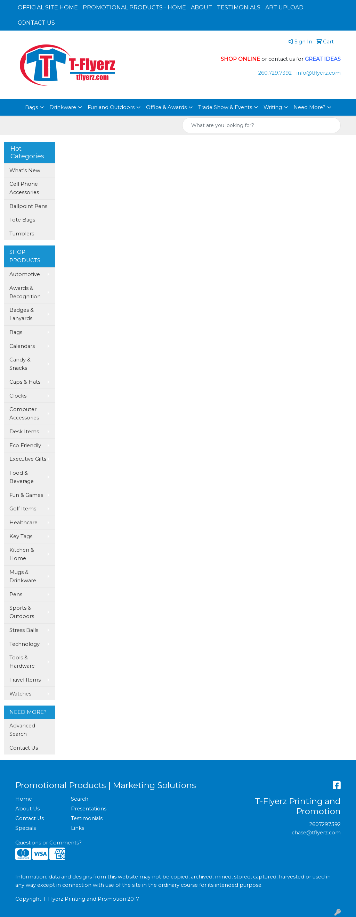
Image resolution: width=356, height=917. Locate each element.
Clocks (17, 396)
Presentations (88, 809)
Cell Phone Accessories (24, 188)
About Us (27, 809)
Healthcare (23, 522)
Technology (24, 644)
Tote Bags (22, 220)
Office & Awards (166, 107)
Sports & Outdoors (21, 612)
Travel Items (25, 680)
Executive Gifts (27, 459)
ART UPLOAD (284, 7)
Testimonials (87, 818)
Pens (15, 594)
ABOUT (201, 7)
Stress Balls (23, 630)
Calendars (22, 346)
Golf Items (22, 509)
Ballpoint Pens (28, 206)
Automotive (24, 274)
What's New (24, 170)
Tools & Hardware (22, 662)
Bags (31, 107)
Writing (273, 107)
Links (77, 828)
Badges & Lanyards (21, 314)
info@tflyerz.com (319, 73)
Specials (25, 828)
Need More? (309, 107)
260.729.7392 (275, 73)
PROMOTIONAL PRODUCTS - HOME (134, 7)
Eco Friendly (25, 445)
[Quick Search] (254, 125)
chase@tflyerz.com (316, 833)
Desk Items (24, 431)
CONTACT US (36, 22)
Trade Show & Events (225, 107)
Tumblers (21, 234)
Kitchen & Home (21, 554)
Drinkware (62, 107)
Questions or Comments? (48, 843)
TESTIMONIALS (238, 7)
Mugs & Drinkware (22, 576)
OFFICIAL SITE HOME (48, 7)
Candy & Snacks (20, 364)
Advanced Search (22, 730)
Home (23, 799)
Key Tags (20, 536)
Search (79, 799)
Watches (20, 694)
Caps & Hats (24, 382)
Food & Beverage (21, 477)
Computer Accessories (24, 413)
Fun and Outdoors (111, 107)
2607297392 (325, 824)
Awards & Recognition (25, 292)
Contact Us (23, 748)
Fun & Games (26, 495)
